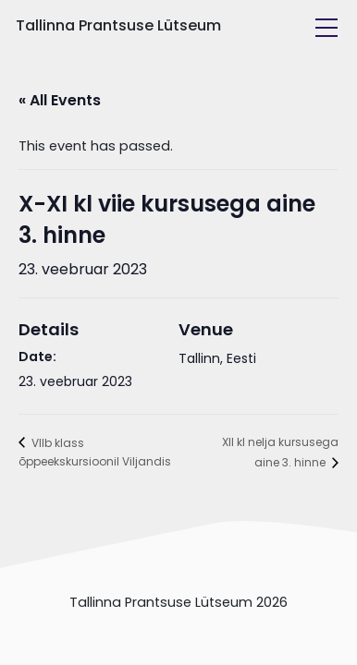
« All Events (59, 100)
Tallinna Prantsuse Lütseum (118, 25)
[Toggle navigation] (326, 27)
